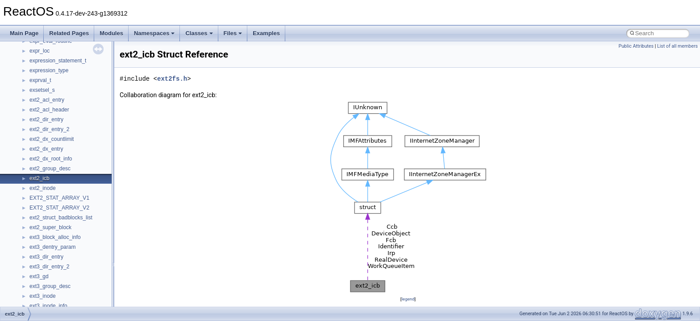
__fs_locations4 (48, 163)
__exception (43, 94)
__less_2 (40, 300)
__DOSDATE (45, 75)
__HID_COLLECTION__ (58, 242)
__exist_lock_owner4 (54, 104)
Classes (198, 33)
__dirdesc (41, 65)
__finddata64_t (47, 134)
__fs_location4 (46, 143)
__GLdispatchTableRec (57, 222)
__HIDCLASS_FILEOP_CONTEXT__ (74, 251)
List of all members (677, 46)
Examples (266, 33)
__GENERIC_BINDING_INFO (65, 183)
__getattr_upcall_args (55, 202)
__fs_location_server (54, 153)
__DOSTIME (44, 85)
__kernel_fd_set (48, 271)
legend (407, 298)
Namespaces (154, 33)
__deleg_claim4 (48, 45)
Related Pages (69, 33)
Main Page (24, 33)
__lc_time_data (47, 291)
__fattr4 (38, 124)
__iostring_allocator (52, 261)
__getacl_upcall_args (54, 192)
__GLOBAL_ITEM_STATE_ (62, 232)
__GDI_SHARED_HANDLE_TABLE (72, 173)
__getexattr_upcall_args (58, 212)
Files (233, 33)
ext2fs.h (172, 78)
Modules (111, 33)
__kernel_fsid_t (47, 281)
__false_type (44, 114)
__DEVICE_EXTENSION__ (62, 55)
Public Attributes (636, 46)
